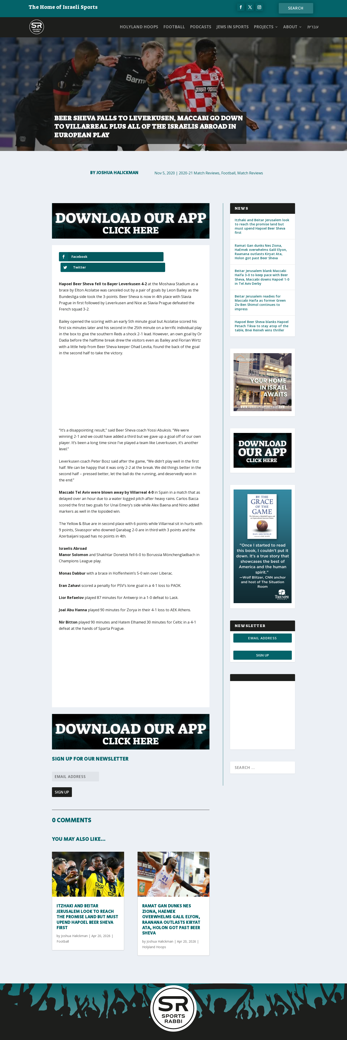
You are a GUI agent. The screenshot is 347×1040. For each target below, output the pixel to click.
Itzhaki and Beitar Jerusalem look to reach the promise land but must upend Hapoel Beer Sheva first (87, 907)
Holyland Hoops (139, 26)
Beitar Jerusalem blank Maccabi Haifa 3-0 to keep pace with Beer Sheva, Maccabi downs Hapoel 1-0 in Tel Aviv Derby (262, 277)
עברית (312, 26)
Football (174, 26)
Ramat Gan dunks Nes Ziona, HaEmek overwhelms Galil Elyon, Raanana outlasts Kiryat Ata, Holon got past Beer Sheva (171, 909)
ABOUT (290, 26)
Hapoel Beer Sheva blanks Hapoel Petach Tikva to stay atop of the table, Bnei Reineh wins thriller (262, 326)
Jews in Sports (232, 26)
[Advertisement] (127, 384)
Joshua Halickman (117, 173)
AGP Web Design (201, 1032)
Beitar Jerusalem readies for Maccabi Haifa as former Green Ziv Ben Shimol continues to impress (260, 302)
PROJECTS (263, 26)
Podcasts (200, 26)
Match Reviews (250, 173)
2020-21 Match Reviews (199, 173)
